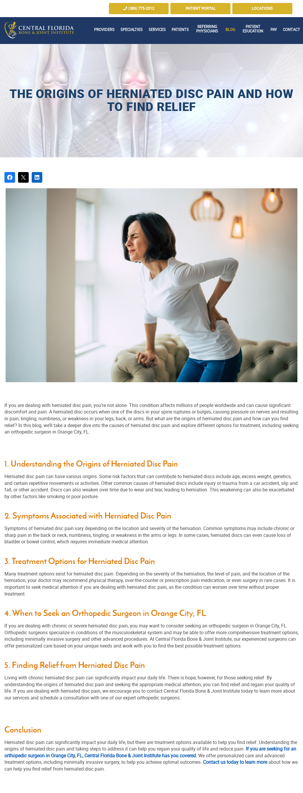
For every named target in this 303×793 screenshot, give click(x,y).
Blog (230, 29)
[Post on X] (23, 177)
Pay (273, 29)
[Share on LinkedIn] (37, 177)
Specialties (131, 29)
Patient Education (253, 29)
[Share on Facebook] (9, 177)
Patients (180, 29)
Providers (104, 29)
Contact (291, 29)
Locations (262, 8)
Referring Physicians (207, 29)
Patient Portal (201, 8)
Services (157, 29)
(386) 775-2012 (138, 8)
